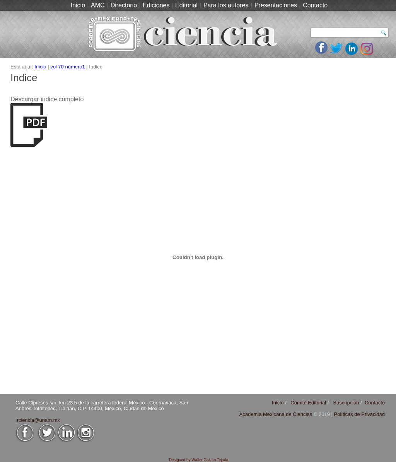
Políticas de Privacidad (359, 414)
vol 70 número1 (67, 67)
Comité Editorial (308, 403)
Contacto (315, 5)
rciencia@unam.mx (38, 420)
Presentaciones (275, 5)
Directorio (124, 5)
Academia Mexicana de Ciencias (276, 414)
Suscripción (346, 403)
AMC (98, 5)
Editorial (186, 5)
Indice (23, 78)
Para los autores (226, 5)
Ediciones (156, 5)
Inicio (78, 5)
